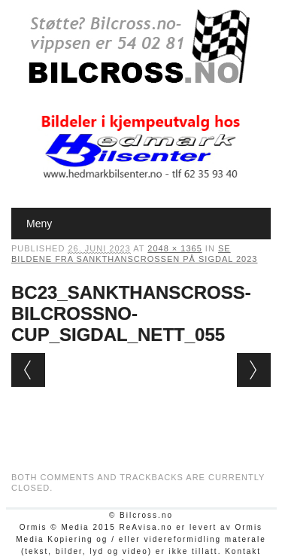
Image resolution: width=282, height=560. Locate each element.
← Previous (28, 370)
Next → (254, 370)
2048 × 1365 (174, 248)
